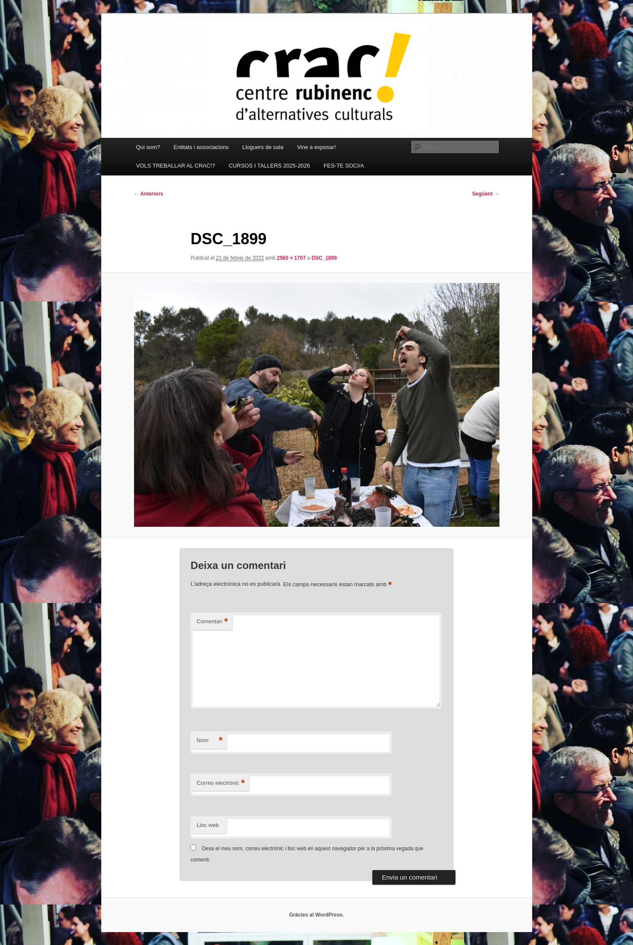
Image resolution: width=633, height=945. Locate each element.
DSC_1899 (324, 258)
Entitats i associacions (201, 147)
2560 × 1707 (291, 258)
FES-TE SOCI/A (344, 165)
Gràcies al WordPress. (316, 915)
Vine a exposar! (316, 147)
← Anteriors (148, 194)
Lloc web (207, 825)
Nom (209, 740)
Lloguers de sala (262, 147)
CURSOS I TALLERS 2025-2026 (269, 165)
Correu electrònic (220, 783)
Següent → (485, 194)
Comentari (212, 621)
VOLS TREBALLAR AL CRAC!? (175, 165)
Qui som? (148, 147)
